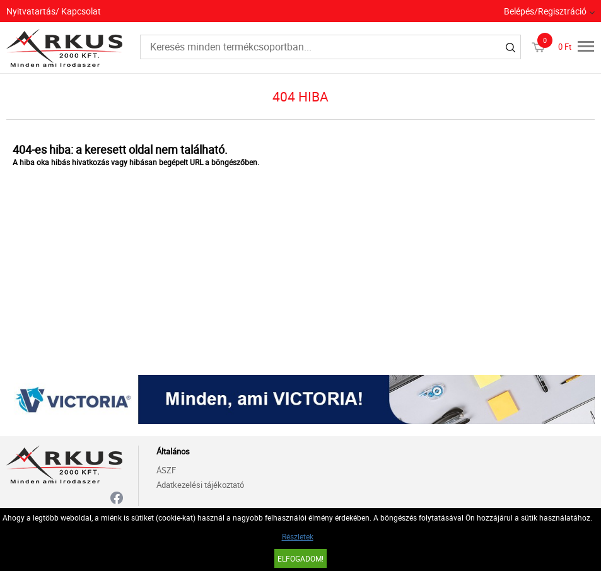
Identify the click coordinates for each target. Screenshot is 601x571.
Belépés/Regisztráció (545, 11)
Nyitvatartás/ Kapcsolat (53, 11)
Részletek (297, 536)
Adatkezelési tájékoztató (200, 484)
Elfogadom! (300, 558)
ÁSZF (166, 470)
